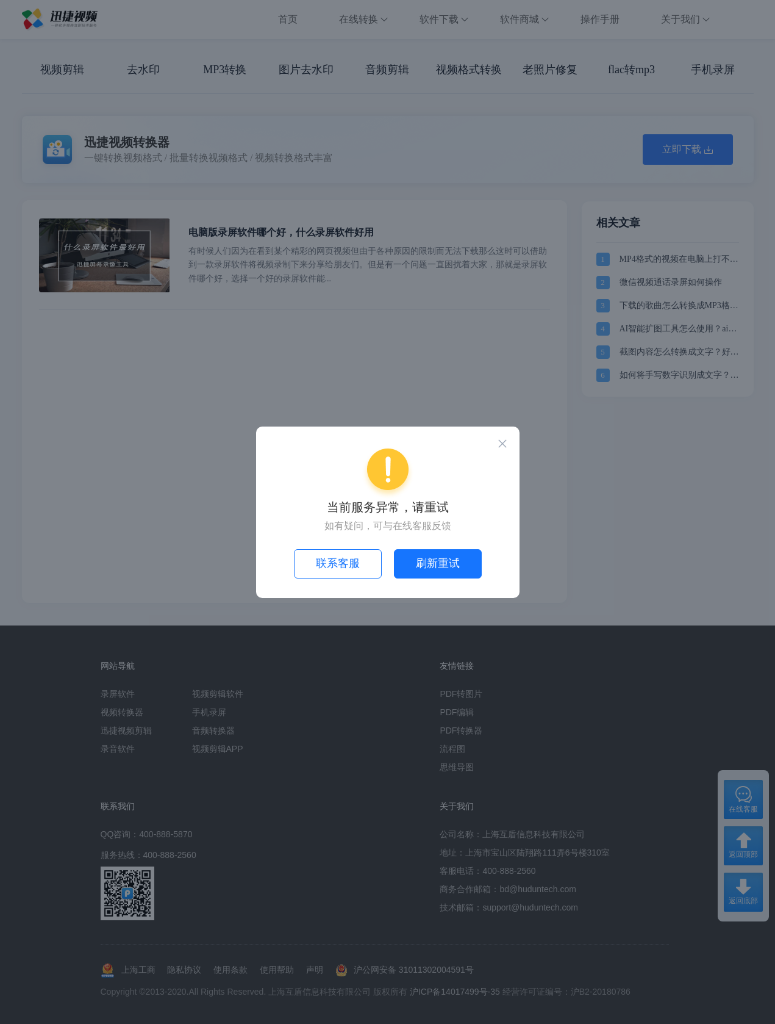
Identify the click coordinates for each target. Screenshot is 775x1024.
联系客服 (338, 563)
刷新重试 (438, 563)
